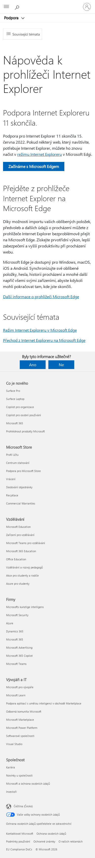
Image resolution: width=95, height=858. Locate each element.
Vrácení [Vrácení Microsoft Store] (10, 479)
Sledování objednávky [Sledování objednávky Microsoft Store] (19, 487)
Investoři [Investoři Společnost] (11, 792)
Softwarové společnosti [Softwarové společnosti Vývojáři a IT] (20, 736)
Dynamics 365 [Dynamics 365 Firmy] (14, 631)
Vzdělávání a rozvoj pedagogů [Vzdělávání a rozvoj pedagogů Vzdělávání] (24, 567)
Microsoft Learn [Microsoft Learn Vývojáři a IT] (15, 695)
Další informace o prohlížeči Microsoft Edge (41, 296)
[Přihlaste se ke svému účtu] (87, 7)
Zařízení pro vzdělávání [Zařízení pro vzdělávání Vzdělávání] (20, 535)
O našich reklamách (71, 841)
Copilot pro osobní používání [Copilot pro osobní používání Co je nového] (23, 415)
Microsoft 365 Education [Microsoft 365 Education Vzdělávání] (21, 551)
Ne (61, 364)
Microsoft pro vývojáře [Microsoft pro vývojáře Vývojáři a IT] (19, 687)
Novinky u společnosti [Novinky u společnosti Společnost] (19, 775)
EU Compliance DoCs (19, 849)
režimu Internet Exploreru (39, 154)
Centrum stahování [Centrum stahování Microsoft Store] (17, 463)
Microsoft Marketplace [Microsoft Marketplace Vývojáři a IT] (20, 719)
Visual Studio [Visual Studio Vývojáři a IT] (14, 744)
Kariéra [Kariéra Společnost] (10, 767)
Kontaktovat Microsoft (19, 833)
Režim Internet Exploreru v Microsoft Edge (40, 330)
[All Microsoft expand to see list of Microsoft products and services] (6, 7)
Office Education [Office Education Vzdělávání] (16, 559)
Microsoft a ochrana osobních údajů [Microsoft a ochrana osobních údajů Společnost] (28, 783)
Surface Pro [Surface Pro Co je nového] (13, 391)
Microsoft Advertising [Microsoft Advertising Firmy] (19, 647)
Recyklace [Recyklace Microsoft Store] (12, 495)
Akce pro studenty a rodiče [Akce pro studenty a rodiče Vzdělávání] (22, 575)
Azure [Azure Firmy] (9, 623)
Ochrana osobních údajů (51, 833)
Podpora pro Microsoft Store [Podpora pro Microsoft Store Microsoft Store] (23, 471)
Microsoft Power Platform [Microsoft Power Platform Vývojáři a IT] (21, 728)
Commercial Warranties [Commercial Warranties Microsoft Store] (20, 503)
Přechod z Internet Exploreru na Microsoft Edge (44, 340)
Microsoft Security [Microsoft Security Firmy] (17, 615)
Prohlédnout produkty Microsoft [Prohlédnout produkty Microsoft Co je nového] (25, 431)
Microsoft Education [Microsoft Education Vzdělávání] (18, 527)
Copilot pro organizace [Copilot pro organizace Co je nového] (20, 407)
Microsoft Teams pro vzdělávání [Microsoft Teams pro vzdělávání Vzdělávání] (25, 543)
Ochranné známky (44, 841)
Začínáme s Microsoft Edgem (33, 166)
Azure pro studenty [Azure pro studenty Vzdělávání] (17, 583)
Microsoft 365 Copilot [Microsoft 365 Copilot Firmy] (19, 656)
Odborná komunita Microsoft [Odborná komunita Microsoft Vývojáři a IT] (23, 711)
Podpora (12, 17)
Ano (32, 364)
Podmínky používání (18, 841)
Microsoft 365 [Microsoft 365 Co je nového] (14, 423)
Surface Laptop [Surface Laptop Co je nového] (15, 399)
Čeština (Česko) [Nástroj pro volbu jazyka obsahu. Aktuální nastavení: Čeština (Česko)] (23, 806)
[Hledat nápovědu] (17, 7)
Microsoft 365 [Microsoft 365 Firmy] (14, 639)
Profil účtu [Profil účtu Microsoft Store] (12, 455)
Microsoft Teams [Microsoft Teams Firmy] (16, 664)
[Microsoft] (47, 4)
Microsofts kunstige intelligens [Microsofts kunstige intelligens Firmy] (25, 607)
